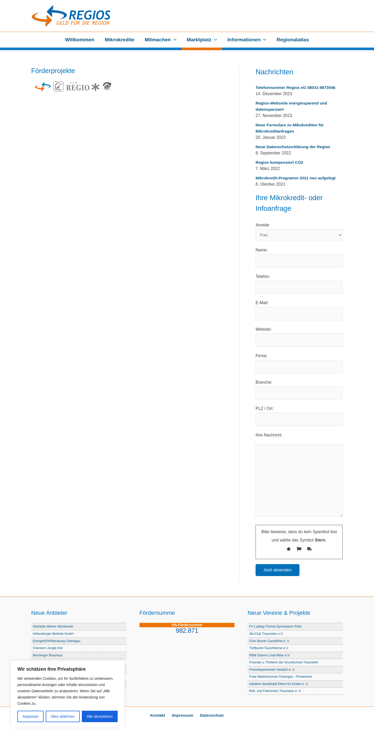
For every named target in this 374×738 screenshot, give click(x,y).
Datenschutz (210, 715)
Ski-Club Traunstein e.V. (267, 635)
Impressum (182, 715)
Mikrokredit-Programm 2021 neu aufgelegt (297, 178)
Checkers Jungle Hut (48, 649)
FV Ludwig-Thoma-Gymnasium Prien (276, 628)
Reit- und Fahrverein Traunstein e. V (276, 691)
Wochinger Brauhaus (48, 656)
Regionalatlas (292, 39)
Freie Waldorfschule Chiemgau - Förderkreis (281, 677)
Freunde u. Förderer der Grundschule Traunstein (285, 663)
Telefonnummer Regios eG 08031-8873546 (297, 87)
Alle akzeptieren (100, 716)
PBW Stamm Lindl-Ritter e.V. (270, 656)
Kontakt (159, 715)
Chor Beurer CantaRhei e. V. (270, 642)
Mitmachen (161, 40)
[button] (174, 40)
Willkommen (80, 39)
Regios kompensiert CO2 (280, 162)
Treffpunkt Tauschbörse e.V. (269, 649)
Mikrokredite (120, 39)
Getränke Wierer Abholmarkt (54, 628)
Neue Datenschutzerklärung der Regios (294, 147)
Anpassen (30, 716)
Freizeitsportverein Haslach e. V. (273, 670)
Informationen (246, 40)
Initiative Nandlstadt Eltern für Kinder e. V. (279, 684)
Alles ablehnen (63, 716)
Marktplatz (201, 40)
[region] (67, 694)
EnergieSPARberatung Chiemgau (57, 642)
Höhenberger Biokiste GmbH (54, 635)
